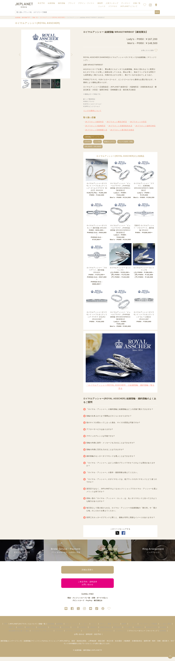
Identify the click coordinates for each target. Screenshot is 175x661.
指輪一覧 (42, 628)
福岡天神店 (117, 631)
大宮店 (74, 631)
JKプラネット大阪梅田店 (95, 126)
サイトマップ (152, 635)
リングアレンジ (121, 635)
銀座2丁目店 (30, 631)
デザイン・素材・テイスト (109, 628)
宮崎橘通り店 (139, 631)
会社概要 (163, 631)
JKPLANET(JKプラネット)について (23, 628)
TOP (5, 628)
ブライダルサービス (90, 635)
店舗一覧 (136, 3)
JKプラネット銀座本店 (94, 122)
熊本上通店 (128, 631)
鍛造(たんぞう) (109, 142)
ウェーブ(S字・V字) (125, 142)
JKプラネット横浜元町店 (117, 122)
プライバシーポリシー (137, 635)
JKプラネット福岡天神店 (145, 126)
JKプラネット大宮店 (138, 122)
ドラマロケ (59, 635)
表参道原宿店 (42, 631)
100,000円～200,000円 (92, 146)
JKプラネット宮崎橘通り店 (96, 130)
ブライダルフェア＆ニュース (42, 635)
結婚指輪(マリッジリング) (93, 137)
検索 (157, 12)
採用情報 (162, 635)
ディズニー (84, 628)
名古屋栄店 (83, 631)
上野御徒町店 (54, 631)
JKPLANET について (129, 6)
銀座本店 (20, 631)
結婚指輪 (59, 628)
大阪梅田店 (93, 631)
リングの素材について (92, 111)
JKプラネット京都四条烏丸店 (120, 126)
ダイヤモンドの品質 (72, 635)
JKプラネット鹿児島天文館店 (122, 130)
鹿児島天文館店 (152, 631)
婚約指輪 (50, 628)
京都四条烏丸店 (105, 631)
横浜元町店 (65, 631)
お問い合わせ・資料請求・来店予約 (87, 638)
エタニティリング (71, 628)
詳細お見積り (87, 570)
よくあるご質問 (165, 628)
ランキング (132, 628)
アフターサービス (106, 635)
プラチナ (87, 142)
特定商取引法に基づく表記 (19, 635)
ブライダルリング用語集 (148, 628)
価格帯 (124, 628)
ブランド (94, 628)
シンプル (97, 142)
